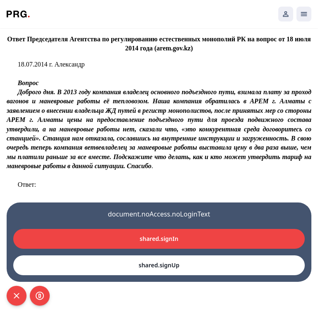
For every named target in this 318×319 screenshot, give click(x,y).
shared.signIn (159, 239)
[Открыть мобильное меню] (303, 14)
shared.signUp (159, 265)
